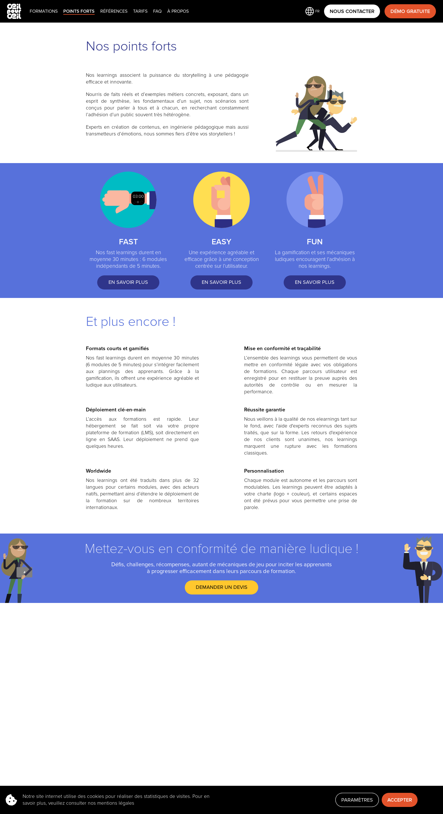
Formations (44, 11)
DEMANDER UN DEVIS (221, 587)
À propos (178, 11)
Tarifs (140, 11)
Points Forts (79, 11)
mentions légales (115, 803)
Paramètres (357, 800)
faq (157, 11)
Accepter (399, 800)
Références (113, 11)
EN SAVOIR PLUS (128, 282)
